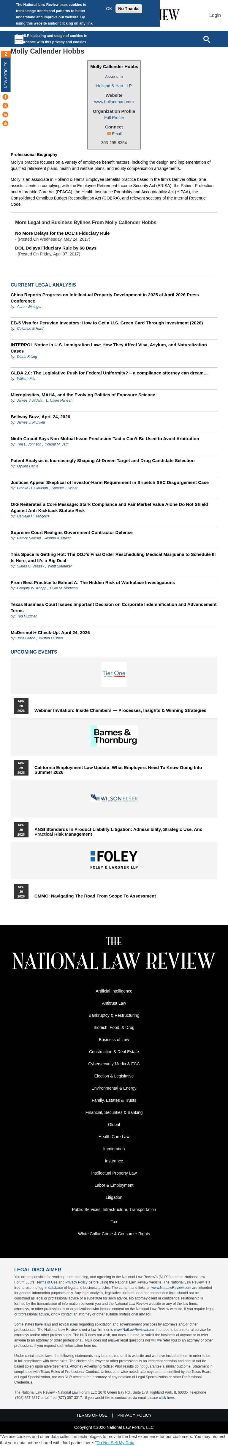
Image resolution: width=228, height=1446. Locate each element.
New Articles (6, 75)
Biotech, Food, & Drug (114, 1027)
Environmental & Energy (114, 1088)
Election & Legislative (114, 1076)
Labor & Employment (114, 1185)
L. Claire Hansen (59, 400)
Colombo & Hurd (30, 328)
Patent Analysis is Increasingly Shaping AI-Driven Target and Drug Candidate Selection (103, 460)
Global (114, 1124)
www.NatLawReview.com (171, 1288)
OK (109, 8)
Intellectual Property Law (114, 1173)
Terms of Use (47, 1282)
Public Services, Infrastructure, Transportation (114, 1209)
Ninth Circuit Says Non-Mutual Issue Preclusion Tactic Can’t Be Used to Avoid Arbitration (105, 438)
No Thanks (129, 8)
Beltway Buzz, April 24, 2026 (40, 416)
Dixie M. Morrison (63, 588)
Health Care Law (114, 1136)
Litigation (114, 1197)
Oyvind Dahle (27, 466)
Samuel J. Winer (64, 488)
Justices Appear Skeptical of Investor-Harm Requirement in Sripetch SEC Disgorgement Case (110, 482)
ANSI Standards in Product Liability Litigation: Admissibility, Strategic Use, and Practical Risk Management (118, 832)
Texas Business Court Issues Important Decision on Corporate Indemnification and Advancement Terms (113, 607)
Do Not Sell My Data (115, 1442)
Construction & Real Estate (114, 1051)
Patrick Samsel (29, 538)
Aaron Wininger (29, 307)
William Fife (26, 379)
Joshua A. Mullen (58, 538)
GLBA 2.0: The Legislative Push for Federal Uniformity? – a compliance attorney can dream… (109, 372)
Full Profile (114, 117)
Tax (114, 1221)
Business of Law (114, 1039)
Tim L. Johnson (29, 444)
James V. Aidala (29, 400)
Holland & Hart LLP (114, 85)
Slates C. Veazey (30, 566)
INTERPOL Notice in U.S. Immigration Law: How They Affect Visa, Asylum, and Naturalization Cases (109, 347)
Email (117, 133)
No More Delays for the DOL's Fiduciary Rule (62, 233)
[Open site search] (206, 39)
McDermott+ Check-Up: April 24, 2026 (50, 632)
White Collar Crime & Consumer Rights (114, 1233)
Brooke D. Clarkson (32, 488)
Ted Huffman (27, 616)
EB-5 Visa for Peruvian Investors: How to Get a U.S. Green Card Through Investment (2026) (107, 322)
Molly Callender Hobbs (114, 66)
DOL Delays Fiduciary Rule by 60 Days (55, 247)
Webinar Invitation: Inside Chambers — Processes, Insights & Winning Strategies (120, 710)
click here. (167, 1398)
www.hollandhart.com (114, 101)
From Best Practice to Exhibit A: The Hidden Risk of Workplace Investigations (93, 582)
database (55, 1288)
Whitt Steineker (60, 566)
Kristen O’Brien (51, 638)
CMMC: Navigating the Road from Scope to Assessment (95, 896)
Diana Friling (27, 357)
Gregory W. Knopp (31, 588)
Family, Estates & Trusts (114, 1100)
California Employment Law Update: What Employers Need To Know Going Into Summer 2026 (118, 770)
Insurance (114, 1161)
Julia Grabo (26, 638)
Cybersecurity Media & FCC (114, 1063)
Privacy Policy (76, 1282)
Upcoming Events (34, 651)
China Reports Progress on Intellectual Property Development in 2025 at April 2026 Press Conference (105, 297)
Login (215, 15)
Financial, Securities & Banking (114, 1112)
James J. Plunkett (31, 422)
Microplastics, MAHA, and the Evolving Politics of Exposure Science (83, 394)
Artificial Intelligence (114, 991)
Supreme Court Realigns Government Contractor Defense (72, 532)
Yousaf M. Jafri (56, 444)
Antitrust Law (114, 1003)
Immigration (114, 1148)
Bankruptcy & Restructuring (114, 1015)
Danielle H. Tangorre (33, 516)
